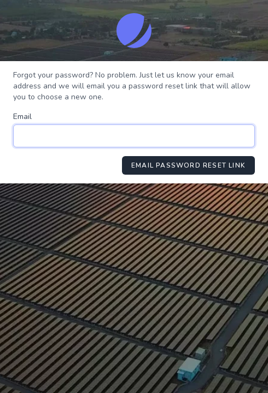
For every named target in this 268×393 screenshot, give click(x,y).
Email (22, 116)
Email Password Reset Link (188, 165)
